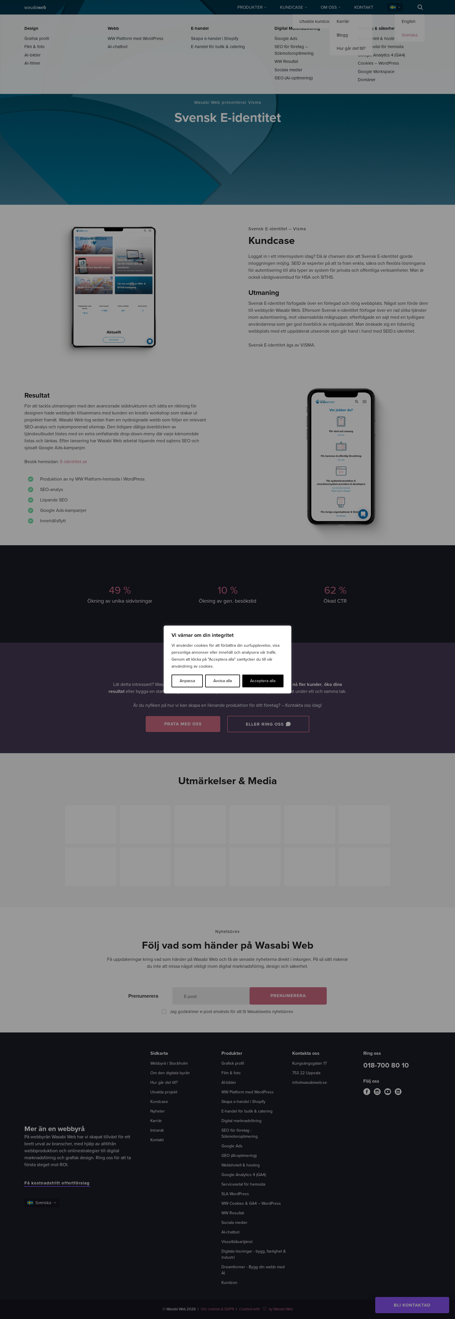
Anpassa (187, 680)
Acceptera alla (262, 680)
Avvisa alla (222, 680)
